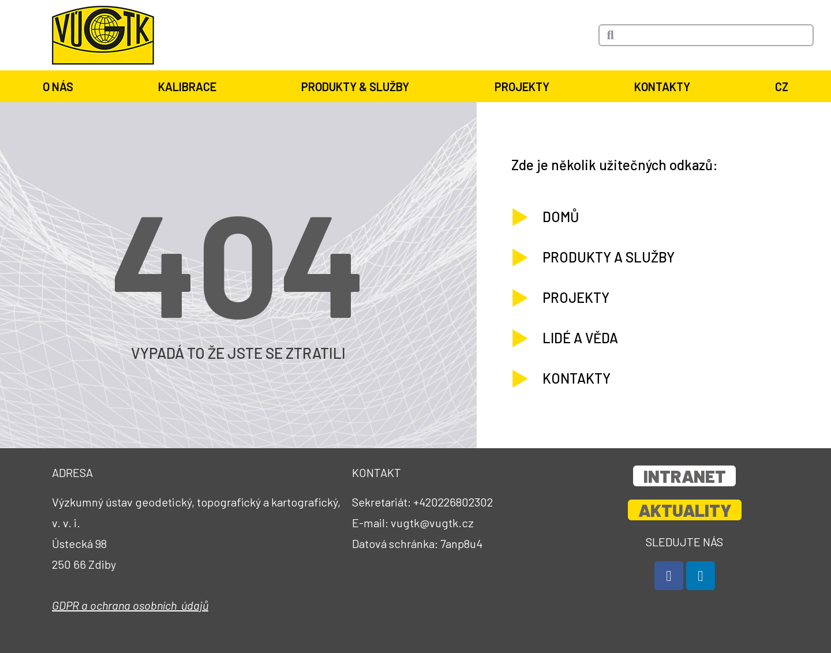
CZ (781, 86)
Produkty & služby (355, 86)
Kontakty (662, 86)
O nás (58, 86)
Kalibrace (187, 86)
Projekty (522, 86)
